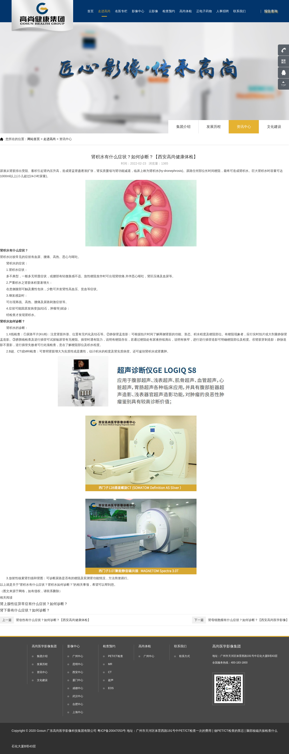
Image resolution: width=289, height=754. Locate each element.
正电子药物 (204, 11)
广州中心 (77, 656)
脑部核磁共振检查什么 (261, 730)
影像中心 (138, 11)
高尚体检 (185, 11)
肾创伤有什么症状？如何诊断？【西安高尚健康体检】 (45, 620)
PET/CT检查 (115, 656)
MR (110, 664)
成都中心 (77, 688)
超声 (110, 680)
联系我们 (239, 11)
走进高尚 (104, 11)
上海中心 (77, 712)
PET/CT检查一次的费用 (195, 730)
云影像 (153, 11)
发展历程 (214, 127)
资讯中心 (244, 127)
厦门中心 (77, 680)
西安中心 (77, 672)
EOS (111, 688)
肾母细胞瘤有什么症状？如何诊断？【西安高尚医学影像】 (240, 620)
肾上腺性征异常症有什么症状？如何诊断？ (34, 604)
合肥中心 (77, 704)
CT (110, 672)
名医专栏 (121, 11)
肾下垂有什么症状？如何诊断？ (25, 610)
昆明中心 (77, 664)
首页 (90, 11)
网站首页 (33, 139)
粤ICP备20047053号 (111, 730)
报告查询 (270, 11)
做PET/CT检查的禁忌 (229, 730)
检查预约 (169, 11)
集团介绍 (183, 127)
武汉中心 (77, 696)
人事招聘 (222, 11)
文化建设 (274, 127)
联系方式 (184, 656)
